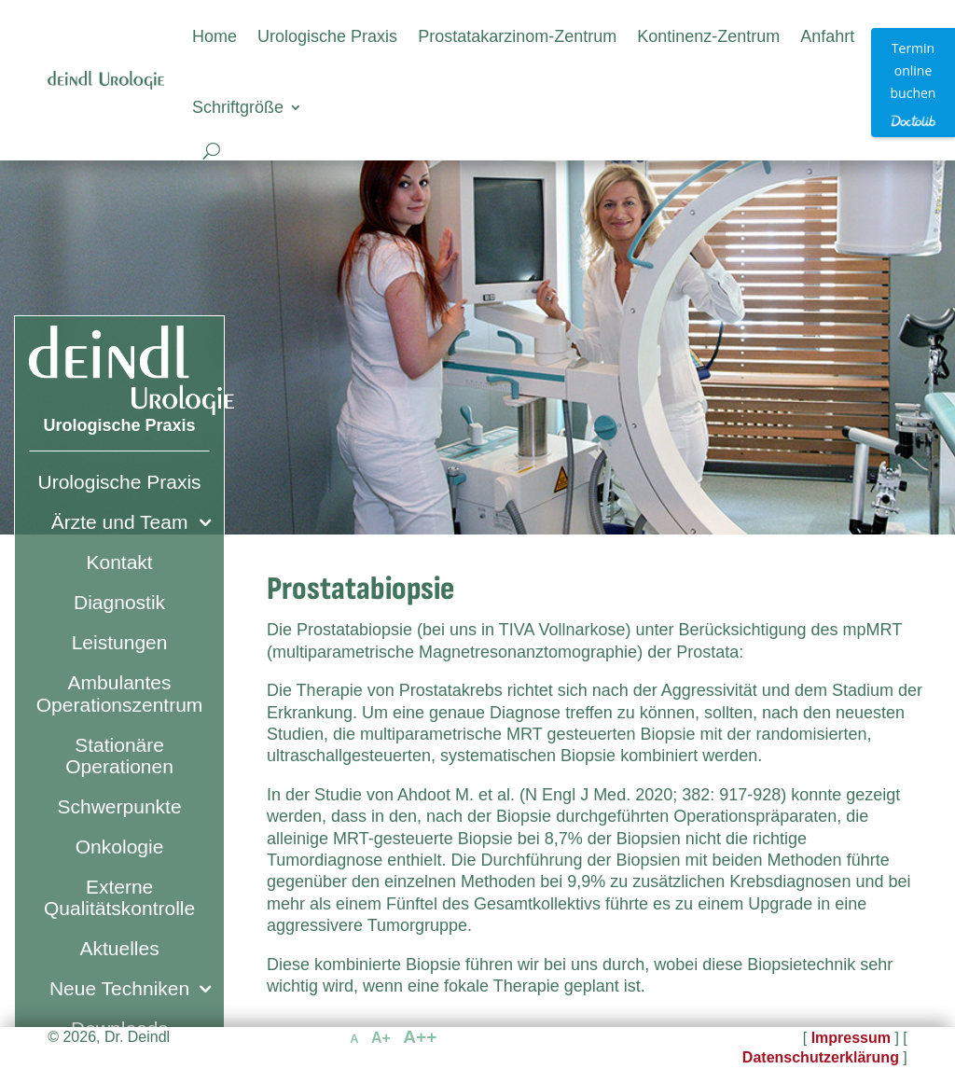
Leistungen (120, 642)
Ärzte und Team (119, 522)
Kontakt (119, 562)
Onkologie (120, 846)
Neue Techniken (119, 988)
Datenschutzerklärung (820, 1057)
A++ (419, 1037)
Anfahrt (827, 36)
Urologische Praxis (327, 36)
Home (214, 36)
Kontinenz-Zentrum (708, 36)
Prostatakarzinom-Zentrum (517, 36)
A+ (381, 1038)
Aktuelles (119, 948)
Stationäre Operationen (119, 755)
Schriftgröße (238, 107)
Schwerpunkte (120, 806)
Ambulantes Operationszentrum (119, 693)
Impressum (851, 1038)
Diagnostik (119, 602)
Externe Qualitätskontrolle (119, 897)
